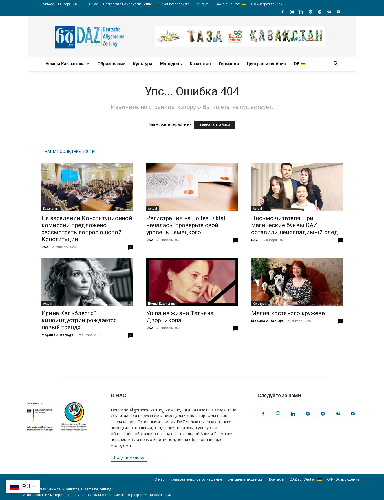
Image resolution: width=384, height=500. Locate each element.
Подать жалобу (129, 457)
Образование (111, 63)
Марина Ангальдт (57, 335)
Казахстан (200, 63)
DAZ (44, 247)
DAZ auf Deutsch (231, 4)
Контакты (203, 4)
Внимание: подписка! (173, 4)
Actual (152, 208)
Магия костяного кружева (288, 313)
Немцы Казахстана (67, 63)
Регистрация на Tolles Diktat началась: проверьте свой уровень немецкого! (186, 225)
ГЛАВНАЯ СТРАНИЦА (214, 125)
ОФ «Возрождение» (266, 4)
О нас (93, 4)
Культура (142, 63)
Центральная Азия (266, 63)
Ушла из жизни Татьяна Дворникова (179, 317)
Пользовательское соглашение (127, 4)
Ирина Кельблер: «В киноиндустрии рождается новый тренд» (79, 320)
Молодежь (171, 63)
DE (299, 63)
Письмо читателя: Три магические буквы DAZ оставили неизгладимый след (294, 225)
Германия (229, 63)
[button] (336, 64)
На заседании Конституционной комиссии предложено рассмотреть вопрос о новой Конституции (86, 229)
